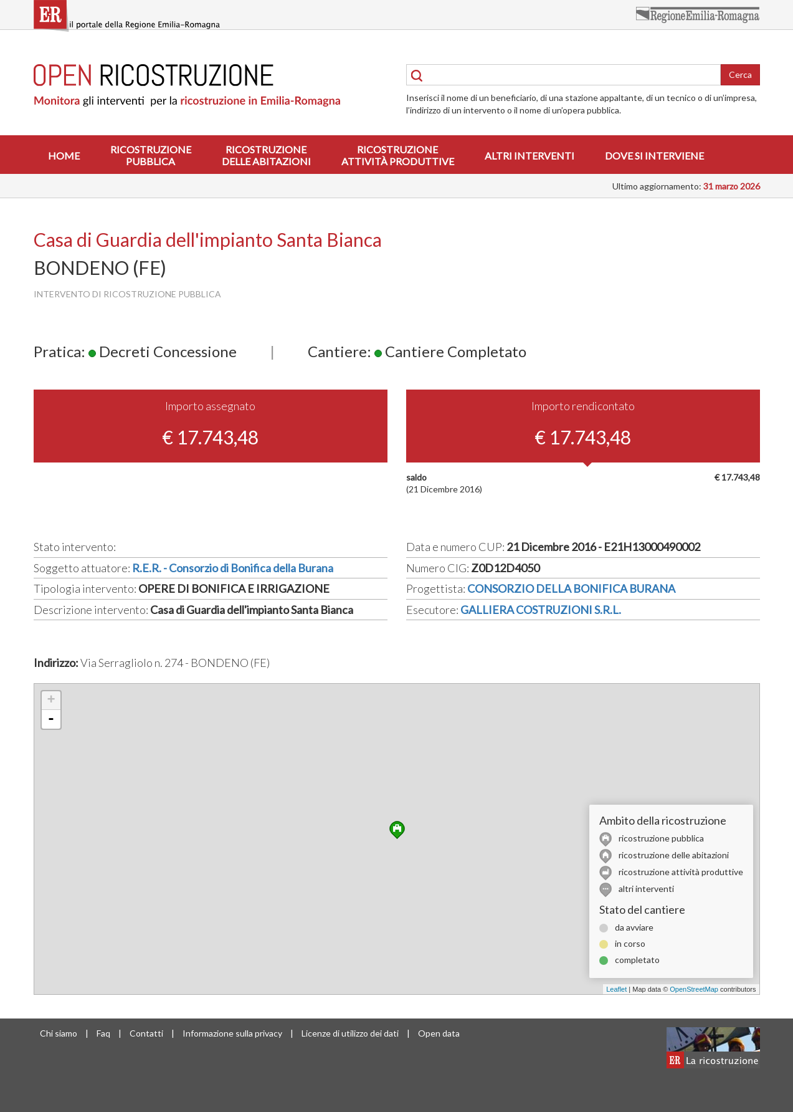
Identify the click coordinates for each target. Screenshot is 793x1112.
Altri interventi (529, 155)
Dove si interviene (654, 155)
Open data (439, 1033)
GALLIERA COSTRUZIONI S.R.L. (540, 609)
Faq (103, 1033)
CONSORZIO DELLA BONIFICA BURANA (571, 588)
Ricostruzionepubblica (150, 155)
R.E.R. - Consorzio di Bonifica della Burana (232, 568)
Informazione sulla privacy (232, 1033)
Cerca (740, 74)
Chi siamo (58, 1033)
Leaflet (616, 989)
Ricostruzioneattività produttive (397, 155)
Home (64, 155)
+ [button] (51, 700)
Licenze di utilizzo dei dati (350, 1033)
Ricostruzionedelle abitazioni (266, 155)
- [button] (51, 719)
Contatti (146, 1033)
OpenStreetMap (694, 989)
